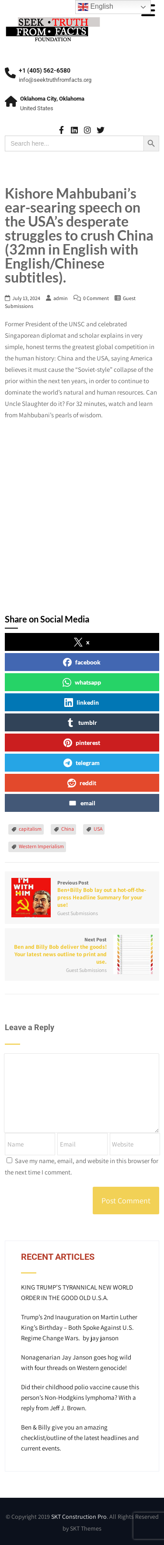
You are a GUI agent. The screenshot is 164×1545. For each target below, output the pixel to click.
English (95, 7)
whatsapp (82, 682)
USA (98, 828)
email (81, 803)
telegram (81, 763)
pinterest (81, 742)
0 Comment (96, 298)
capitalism (30, 828)
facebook (82, 662)
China (67, 828)
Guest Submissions (77, 913)
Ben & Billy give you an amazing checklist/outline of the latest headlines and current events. (80, 1437)
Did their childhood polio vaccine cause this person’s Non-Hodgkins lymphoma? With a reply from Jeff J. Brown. (80, 1397)
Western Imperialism (41, 846)
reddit (81, 783)
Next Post (82, 950)
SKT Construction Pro (79, 1517)
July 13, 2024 (26, 298)
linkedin (81, 702)
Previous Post (82, 894)
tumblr (81, 722)
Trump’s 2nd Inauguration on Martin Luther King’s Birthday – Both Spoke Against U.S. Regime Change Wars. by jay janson (79, 1327)
